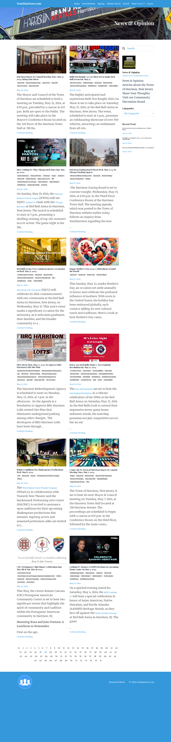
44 (62, 701)
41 (44, 701)
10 (65, 693)
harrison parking (107, 189)
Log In (150, 3)
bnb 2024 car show (75, 89)
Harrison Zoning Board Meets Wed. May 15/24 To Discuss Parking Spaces (92, 181)
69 (109, 705)
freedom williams (98, 402)
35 (109, 697)
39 (31, 701)
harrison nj (20, 89)
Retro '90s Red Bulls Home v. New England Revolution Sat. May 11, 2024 (91, 394)
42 (49, 701)
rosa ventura (30, 627)
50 (98, 701)
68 (103, 705)
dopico (54, 185)
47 (80, 701)
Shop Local (138, 3)
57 (38, 705)
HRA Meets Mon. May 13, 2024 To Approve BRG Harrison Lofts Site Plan (41, 394)
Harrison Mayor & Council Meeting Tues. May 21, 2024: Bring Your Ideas (37, 81)
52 (109, 701)
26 (56, 697)
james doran (46, 89)
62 (67, 705)
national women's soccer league (26, 191)
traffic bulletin (113, 92)
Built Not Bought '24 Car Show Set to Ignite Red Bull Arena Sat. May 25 (94, 81)
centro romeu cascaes (24, 618)
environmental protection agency (51, 402)
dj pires (59, 621)
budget (72, 514)
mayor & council (22, 92)
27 (62, 697)
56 (32, 705)
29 (74, 697)
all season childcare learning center (80, 189)
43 (55, 701)
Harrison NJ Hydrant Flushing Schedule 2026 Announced (135, 153)
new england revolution (106, 405)
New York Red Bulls (88, 420)
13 (81, 693)
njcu (53, 298)
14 (87, 693)
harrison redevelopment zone (47, 408)
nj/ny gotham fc (54, 191)
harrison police (107, 89)
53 (115, 701)
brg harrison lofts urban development (28, 402)
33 (97, 697)
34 (103, 697)
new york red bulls (75, 408)
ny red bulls (86, 408)
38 (25, 701)
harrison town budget (76, 517)
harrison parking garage (33, 89)
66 (91, 705)
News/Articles (88, 3)
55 (26, 705)
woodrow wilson (101, 291)
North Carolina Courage (85, 662)
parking (88, 192)
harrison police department (78, 92)
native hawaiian (74, 621)
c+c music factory (75, 402)
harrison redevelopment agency (26, 408)
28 (68, 697)
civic (18, 514)
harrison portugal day (32, 624)
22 (32, 697)
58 (43, 705)
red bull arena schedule (109, 408)
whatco (19, 517)
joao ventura (21, 627)
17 (104, 693)
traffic (30, 301)
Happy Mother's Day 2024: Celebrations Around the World (93, 285)
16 (98, 693)
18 (109, 693)
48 (86, 701)
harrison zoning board (77, 192)
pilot (87, 520)
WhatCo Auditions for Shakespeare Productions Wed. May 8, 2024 (40, 506)
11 (71, 693)
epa (18, 405)
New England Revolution (97, 424)
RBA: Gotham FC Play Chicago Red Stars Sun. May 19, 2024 (39, 179)
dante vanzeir (87, 402)
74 (71, 709)
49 (92, 701)
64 (79, 705)
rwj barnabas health (33, 194)
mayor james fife (34, 92)
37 (20, 701)
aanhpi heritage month (77, 618)
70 (115, 705)
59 (49, 705)
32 (91, 697)
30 (80, 697)
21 (26, 697)
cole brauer (46, 185)
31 (86, 697)
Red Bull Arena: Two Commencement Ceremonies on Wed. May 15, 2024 (41, 287)
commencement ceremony (25, 295)
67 (97, 705)
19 (115, 693)
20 (20, 697)
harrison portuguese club (48, 624)
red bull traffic (102, 92)
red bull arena (92, 92)
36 (115, 697)
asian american (90, 618)
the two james (50, 411)
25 (50, 697)
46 (74, 701)
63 (73, 705)
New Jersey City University (34, 310)
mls (53, 188)
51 (104, 701)
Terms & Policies (117, 731)
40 (38, 701)
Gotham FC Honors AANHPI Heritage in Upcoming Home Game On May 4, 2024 (91, 610)
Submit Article (113, 3)
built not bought (88, 89)
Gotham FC (54, 212)
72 (59, 709)
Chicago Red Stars (48, 216)
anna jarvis (73, 291)
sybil (94, 411)
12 (76, 693)
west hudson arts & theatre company (48, 514)
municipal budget (102, 517)
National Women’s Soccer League (39, 207)
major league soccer (44, 188)
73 (65, 709)
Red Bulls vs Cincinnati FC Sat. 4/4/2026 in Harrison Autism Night (136, 142)
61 (61, 705)
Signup (100, 3)
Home (76, 3)
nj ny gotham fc (43, 191)
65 (85, 705)
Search (126, 3)
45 (68, 701)
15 (93, 693)
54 (20, 705)
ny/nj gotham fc (97, 621)
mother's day (91, 291)
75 (76, 709)
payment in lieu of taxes (77, 520)
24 (44, 697)
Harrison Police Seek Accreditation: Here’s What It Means (137, 130)
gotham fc (61, 185)
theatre (33, 514)
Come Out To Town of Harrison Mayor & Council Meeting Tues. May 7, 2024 (93, 506)
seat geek (44, 194)
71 (53, 709)
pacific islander (108, 621)
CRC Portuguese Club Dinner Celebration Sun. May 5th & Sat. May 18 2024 (41, 610)
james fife (55, 89)
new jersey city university (42, 298)
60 (56, 705)
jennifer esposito (31, 188)
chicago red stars (36, 185)
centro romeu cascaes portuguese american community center (36, 621)
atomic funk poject (23, 185)
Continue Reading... (25, 140)
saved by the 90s (86, 411)
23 (38, 697)
